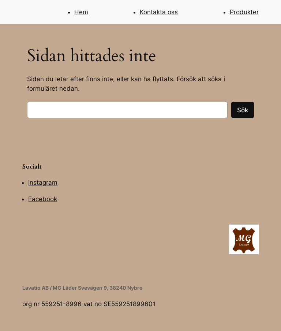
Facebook (42, 199)
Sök (242, 110)
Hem (81, 12)
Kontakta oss (159, 12)
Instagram (42, 182)
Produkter (244, 12)
